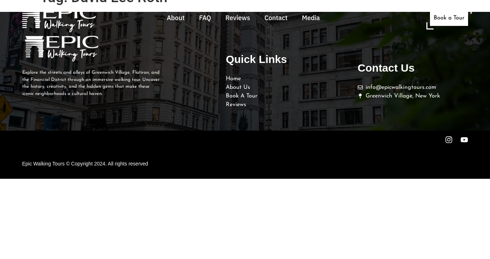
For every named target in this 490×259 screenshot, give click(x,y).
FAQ (205, 18)
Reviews (237, 18)
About (176, 18)
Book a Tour (449, 18)
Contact (276, 18)
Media (311, 18)
